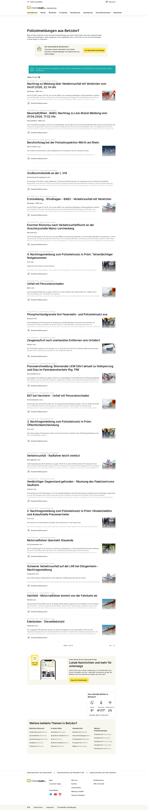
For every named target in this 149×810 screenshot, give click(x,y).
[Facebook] (50, 794)
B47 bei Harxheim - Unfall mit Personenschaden (58, 395)
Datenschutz (38, 807)
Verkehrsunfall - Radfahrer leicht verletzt (53, 455)
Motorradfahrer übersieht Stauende (50, 540)
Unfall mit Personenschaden (45, 283)
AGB (28, 807)
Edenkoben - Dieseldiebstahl (45, 621)
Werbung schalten (77, 791)
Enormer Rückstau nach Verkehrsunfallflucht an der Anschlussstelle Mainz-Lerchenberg (60, 226)
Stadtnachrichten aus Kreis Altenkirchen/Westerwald (106, 772)
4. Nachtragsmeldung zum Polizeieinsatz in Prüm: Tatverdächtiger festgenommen (70, 256)
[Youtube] (55, 794)
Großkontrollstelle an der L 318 (47, 173)
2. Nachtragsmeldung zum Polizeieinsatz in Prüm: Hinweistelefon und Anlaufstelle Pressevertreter (69, 512)
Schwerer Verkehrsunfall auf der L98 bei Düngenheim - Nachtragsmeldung (62, 568)
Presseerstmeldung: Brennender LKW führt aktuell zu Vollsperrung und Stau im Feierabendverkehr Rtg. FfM (70, 368)
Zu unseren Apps (55, 784)
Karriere (74, 784)
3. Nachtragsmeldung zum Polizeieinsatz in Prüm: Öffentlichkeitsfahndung (59, 423)
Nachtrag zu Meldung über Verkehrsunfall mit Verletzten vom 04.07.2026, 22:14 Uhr (66, 85)
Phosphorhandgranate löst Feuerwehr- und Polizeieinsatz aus (67, 314)
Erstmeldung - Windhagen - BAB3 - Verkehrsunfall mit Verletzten (69, 199)
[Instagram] (59, 794)
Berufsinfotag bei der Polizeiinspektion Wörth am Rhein (63, 142)
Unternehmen (76, 788)
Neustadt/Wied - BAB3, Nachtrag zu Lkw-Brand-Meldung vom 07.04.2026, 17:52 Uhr (67, 114)
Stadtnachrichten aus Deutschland (39, 773)
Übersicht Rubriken (78, 795)
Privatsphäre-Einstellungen (66, 807)
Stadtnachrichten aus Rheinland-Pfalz (68, 772)
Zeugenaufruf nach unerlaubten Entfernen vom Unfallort (63, 340)
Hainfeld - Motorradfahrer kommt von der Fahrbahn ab (62, 595)
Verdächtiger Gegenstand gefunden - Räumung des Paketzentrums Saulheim (70, 483)
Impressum (50, 807)
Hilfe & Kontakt (98, 784)
